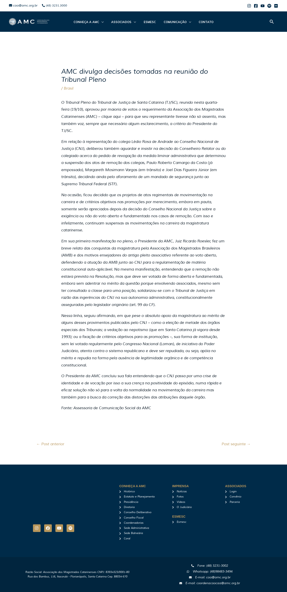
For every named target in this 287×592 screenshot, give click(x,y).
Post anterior (50, 444)
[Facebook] (256, 6)
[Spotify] (269, 6)
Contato (201, 22)
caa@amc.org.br (23, 5)
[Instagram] (249, 6)
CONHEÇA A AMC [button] (91, 22)
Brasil (68, 88)
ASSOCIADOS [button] (124, 22)
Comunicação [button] (172, 22)
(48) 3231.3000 (54, 5)
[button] (271, 21)
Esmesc (150, 22)
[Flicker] (276, 6)
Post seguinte (236, 444)
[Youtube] (263, 6)
